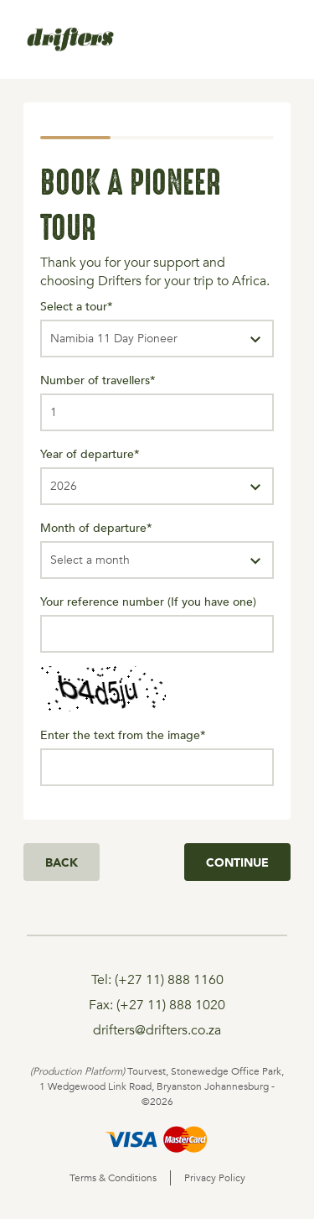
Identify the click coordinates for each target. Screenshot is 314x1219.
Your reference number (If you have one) (148, 601)
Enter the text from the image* (123, 734)
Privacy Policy (214, 1178)
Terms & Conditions (113, 1178)
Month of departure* (96, 527)
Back (61, 862)
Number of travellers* (98, 379)
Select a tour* (76, 306)
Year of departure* (90, 453)
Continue (237, 862)
